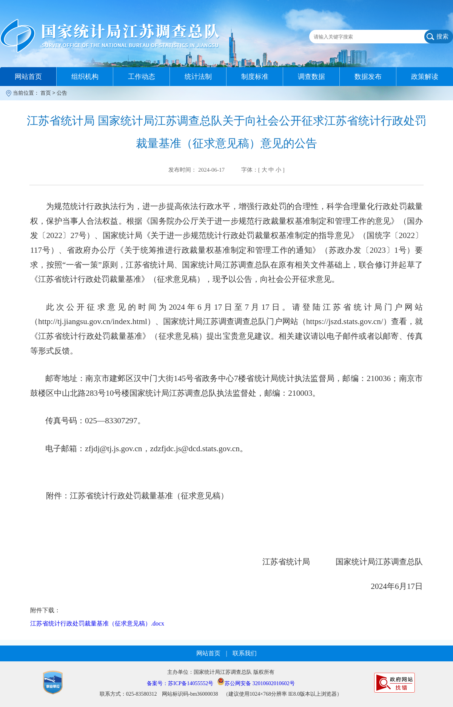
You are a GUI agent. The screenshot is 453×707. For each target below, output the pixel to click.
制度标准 (254, 76)
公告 (62, 93)
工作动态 (141, 76)
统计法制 (198, 76)
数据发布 (368, 76)
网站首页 (28, 76)
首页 (45, 93)
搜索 (442, 36)
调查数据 (311, 76)
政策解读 (424, 76)
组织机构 (85, 76)
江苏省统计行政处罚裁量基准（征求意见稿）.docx (97, 623)
